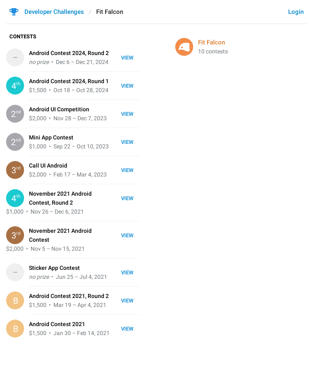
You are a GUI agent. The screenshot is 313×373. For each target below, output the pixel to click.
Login (296, 11)
